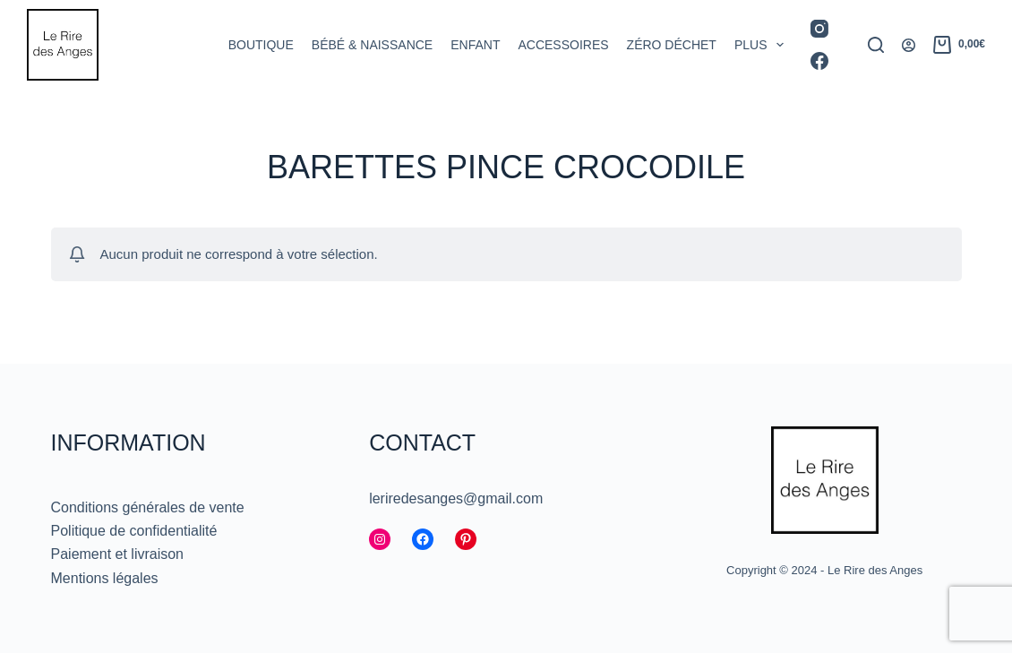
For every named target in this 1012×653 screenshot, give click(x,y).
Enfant (475, 45)
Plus (762, 45)
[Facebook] (819, 61)
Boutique (261, 45)
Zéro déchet (671, 45)
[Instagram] (819, 29)
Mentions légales (105, 578)
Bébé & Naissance (372, 45)
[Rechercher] (876, 45)
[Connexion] (908, 45)
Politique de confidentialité (134, 530)
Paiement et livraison (117, 554)
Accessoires (563, 45)
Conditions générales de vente (147, 507)
